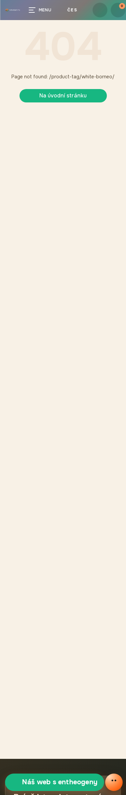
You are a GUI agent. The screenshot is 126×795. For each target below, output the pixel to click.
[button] (12, 10)
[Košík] (118, 10)
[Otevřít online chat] (114, 782)
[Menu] (41, 10)
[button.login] (99, 10)
